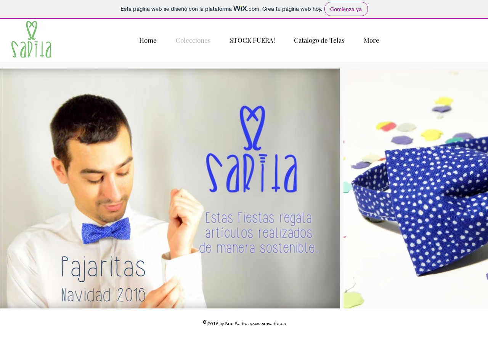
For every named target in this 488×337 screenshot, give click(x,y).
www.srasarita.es (268, 323)
